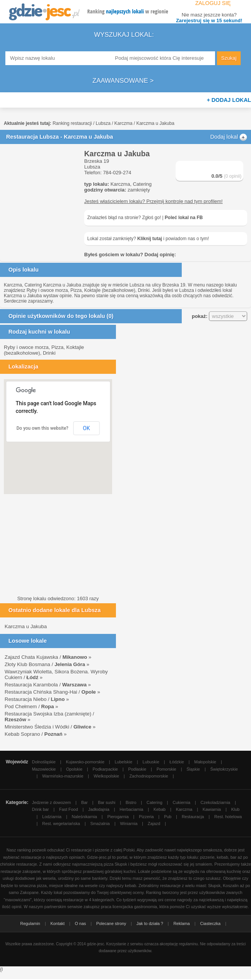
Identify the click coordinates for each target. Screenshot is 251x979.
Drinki (144, 290)
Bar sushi (106, 802)
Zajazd (154, 823)
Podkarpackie (105, 769)
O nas (80, 923)
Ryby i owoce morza (47, 290)
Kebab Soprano (22, 734)
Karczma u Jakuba (26, 626)
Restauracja (193, 816)
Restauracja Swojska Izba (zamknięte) (48, 714)
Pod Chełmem (21, 706)
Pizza (75, 290)
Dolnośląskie (44, 762)
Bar (84, 802)
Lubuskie (151, 762)
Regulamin (30, 923)
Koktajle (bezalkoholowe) (109, 290)
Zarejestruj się (209, 20)
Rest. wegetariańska (61, 823)
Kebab (159, 809)
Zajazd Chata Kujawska (31, 657)
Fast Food (68, 809)
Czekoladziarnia (215, 802)
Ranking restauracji (72, 123)
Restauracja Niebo (26, 699)
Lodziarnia (51, 816)
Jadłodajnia (98, 809)
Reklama (181, 923)
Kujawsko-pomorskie (85, 762)
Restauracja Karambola (31, 685)
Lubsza (103, 123)
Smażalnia (100, 823)
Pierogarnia (118, 816)
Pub (167, 816)
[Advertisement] (42, 187)
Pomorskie (166, 769)
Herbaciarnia (131, 809)
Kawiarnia (212, 809)
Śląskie (193, 769)
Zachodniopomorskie (148, 776)
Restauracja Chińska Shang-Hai (41, 692)
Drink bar (40, 809)
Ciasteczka (210, 923)
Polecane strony (111, 923)
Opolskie (74, 769)
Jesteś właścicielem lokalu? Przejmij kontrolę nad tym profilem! (153, 201)
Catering (142, 184)
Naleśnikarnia (84, 816)
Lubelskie (123, 762)
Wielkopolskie (106, 776)
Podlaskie (137, 769)
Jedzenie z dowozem (51, 802)
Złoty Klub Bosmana (27, 664)
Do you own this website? (42, 428)
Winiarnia (128, 823)
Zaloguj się (212, 3)
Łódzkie (177, 762)
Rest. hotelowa (228, 816)
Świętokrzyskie (224, 769)
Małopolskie (205, 762)
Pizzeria (146, 816)
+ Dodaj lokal (229, 100)
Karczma (123, 123)
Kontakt (58, 923)
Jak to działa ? (150, 923)
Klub (235, 809)
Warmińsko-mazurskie (62, 776)
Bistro (131, 802)
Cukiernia (181, 802)
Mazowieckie (44, 769)
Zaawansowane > (123, 80)
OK (86, 428)
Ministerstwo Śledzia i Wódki (37, 727)
